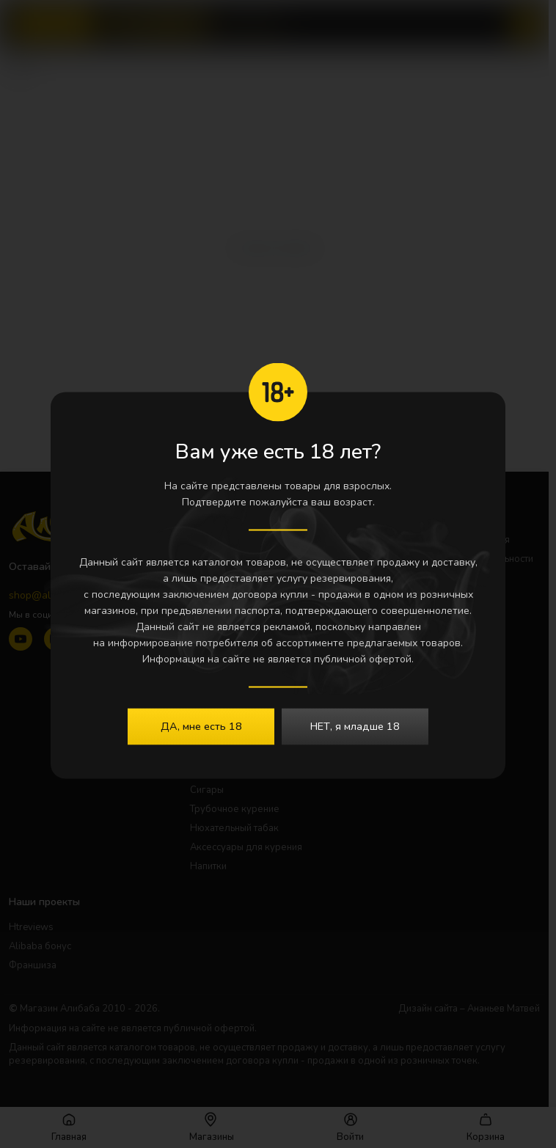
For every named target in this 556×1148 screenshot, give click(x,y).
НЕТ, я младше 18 (355, 725)
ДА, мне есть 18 (201, 725)
